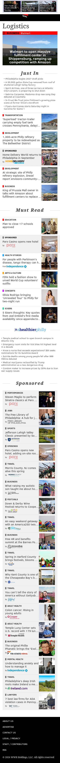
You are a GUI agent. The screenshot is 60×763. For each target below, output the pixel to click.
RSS (4, 749)
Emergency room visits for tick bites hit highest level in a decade (28, 345)
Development (12, 133)
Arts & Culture (13, 273)
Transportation (14, 115)
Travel (11, 463)
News (24, 16)
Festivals (12, 499)
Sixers (8, 308)
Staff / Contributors (15, 744)
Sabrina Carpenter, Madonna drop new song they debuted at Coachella (29, 95)
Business (13, 33)
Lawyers (12, 694)
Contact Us (9, 732)
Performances (15, 392)
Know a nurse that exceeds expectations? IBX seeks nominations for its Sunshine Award (28, 351)
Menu (54, 17)
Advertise (8, 726)
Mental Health (15, 659)
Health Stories (13, 255)
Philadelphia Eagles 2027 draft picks (24, 78)
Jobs (9, 410)
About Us (8, 721)
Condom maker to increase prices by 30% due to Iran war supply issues (29, 369)
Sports (11, 428)
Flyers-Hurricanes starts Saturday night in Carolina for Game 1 (26, 107)
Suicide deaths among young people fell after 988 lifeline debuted (27, 357)
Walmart (25, 33)
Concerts (10, 290)
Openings (12, 446)
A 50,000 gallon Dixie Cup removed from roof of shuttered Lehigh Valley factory (29, 83)
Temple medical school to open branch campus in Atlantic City (27, 339)
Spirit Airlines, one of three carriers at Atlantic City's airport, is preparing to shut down (28, 89)
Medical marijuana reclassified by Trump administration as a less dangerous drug (22, 363)
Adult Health (14, 605)
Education (10, 219)
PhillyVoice (8, 17)
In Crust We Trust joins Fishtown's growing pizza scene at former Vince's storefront (29, 101)
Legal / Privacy (11, 738)
